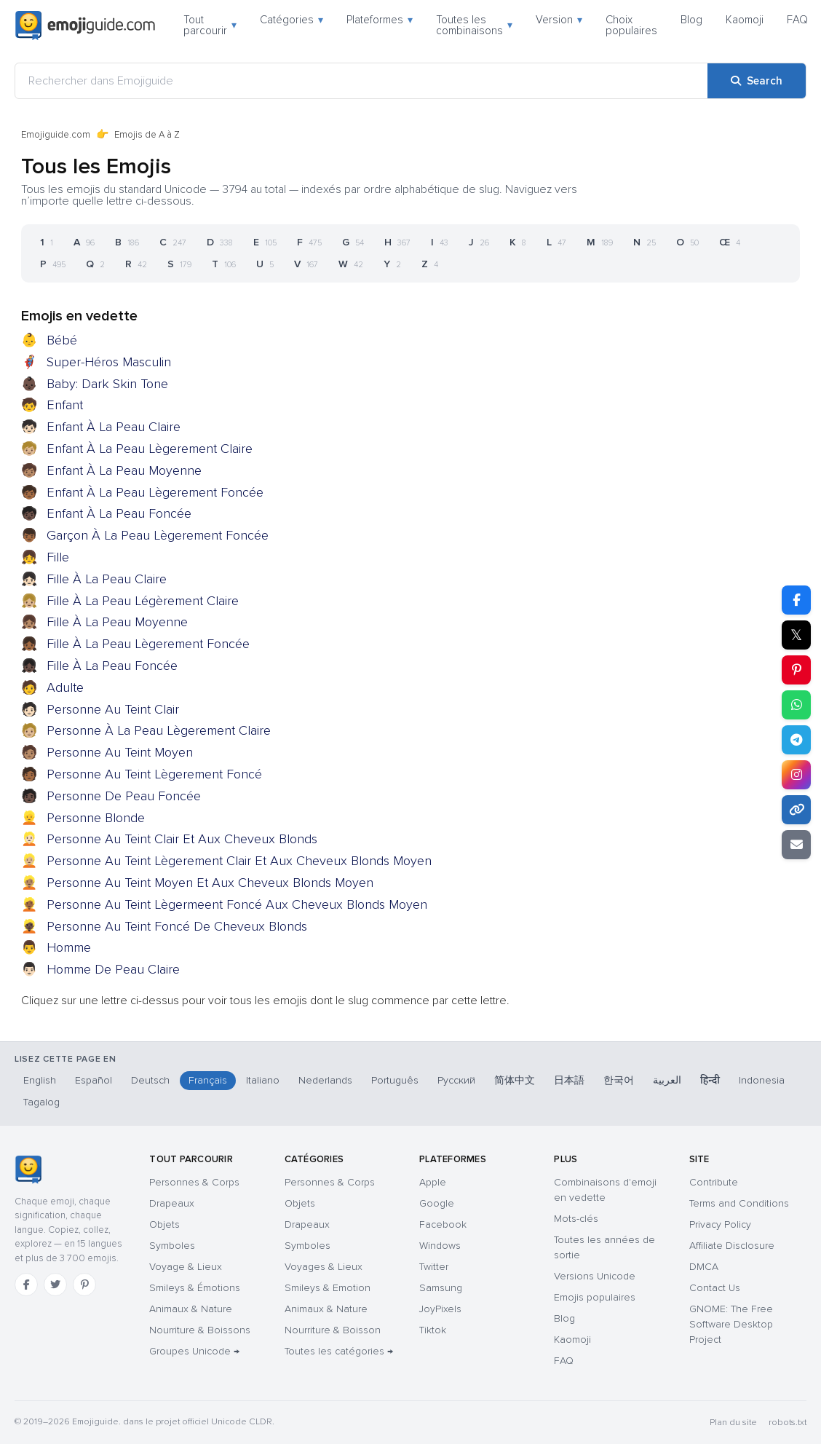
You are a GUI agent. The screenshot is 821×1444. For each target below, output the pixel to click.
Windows (440, 1245)
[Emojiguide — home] (85, 25)
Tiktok (432, 1330)
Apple (432, 1182)
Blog (691, 19)
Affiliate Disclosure (731, 1245)
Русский (456, 1080)
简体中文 (514, 1080)
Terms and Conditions (739, 1203)
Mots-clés (576, 1218)
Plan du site (733, 1422)
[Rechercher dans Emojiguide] (361, 80)
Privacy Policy (720, 1224)
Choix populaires (631, 25)
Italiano (262, 1080)
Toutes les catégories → (339, 1351)
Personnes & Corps (194, 1182)
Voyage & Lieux (185, 1266)
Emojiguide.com (55, 135)
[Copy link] (796, 809)
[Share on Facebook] (796, 600)
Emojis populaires (594, 1297)
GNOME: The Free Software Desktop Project (731, 1324)
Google (436, 1203)
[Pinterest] (84, 1284)
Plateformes (379, 19)
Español (93, 1080)
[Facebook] (26, 1284)
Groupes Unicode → (194, 1351)
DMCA (703, 1266)
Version (559, 19)
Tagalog (41, 1102)
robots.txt (787, 1422)
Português (395, 1080)
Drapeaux (171, 1203)
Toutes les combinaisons (474, 25)
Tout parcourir (210, 25)
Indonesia (762, 1080)
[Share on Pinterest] (796, 669)
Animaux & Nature (190, 1309)
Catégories (291, 19)
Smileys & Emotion (327, 1288)
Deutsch (150, 1080)
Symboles (172, 1245)
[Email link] (796, 844)
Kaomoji (745, 19)
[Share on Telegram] (796, 739)
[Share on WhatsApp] (796, 704)
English (39, 1080)
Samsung (440, 1288)
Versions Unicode (594, 1276)
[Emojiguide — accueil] (28, 1169)
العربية (667, 1080)
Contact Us (714, 1288)
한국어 (618, 1080)
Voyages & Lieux (323, 1266)
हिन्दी (710, 1080)
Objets (164, 1224)
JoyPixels (440, 1309)
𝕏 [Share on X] (796, 635)
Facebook (443, 1224)
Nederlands (325, 1080)
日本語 (569, 1080)
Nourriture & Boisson (333, 1330)
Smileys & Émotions (194, 1288)
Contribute (713, 1182)
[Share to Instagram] (796, 774)
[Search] (756, 80)
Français (208, 1080)
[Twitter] (55, 1284)
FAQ (797, 19)
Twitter (433, 1266)
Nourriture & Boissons (199, 1330)
